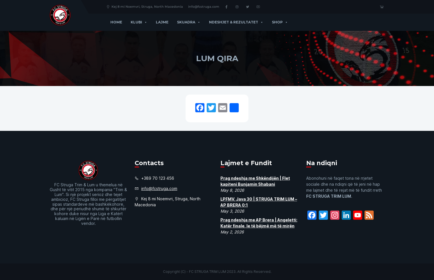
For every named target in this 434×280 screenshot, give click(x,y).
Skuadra (188, 22)
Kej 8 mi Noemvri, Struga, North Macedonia (144, 7)
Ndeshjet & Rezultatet (236, 22)
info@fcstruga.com (203, 7)
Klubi (139, 22)
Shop (280, 22)
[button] (144, 22)
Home (116, 22)
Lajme (162, 22)
